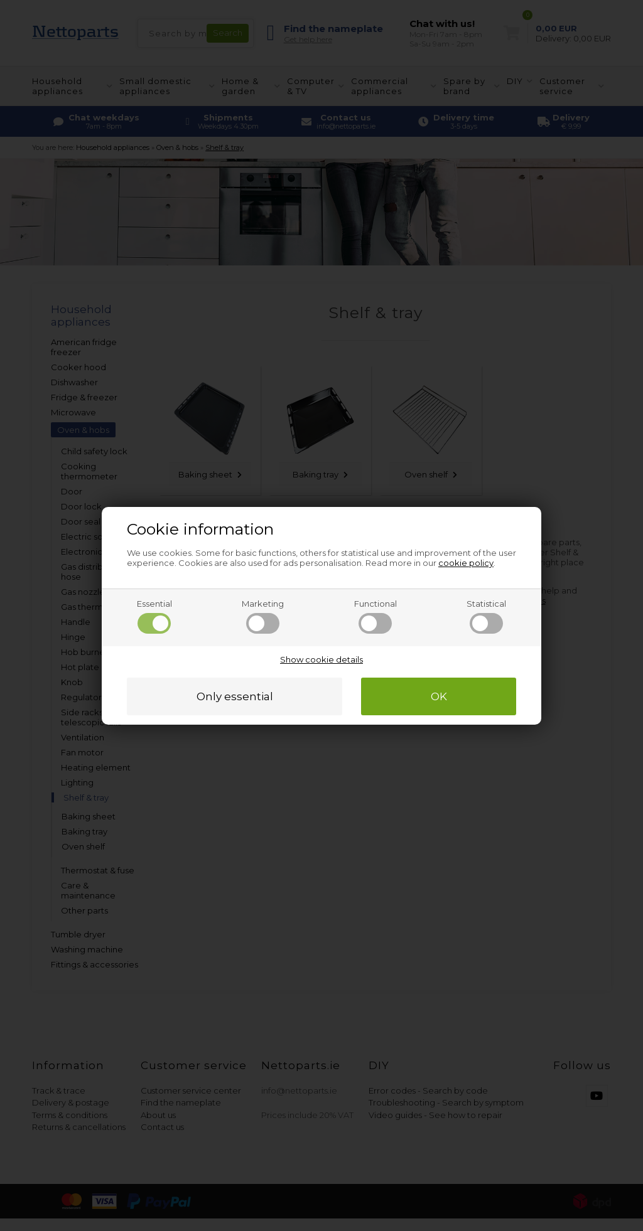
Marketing (263, 616)
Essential (154, 616)
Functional (375, 616)
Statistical (486, 616)
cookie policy (466, 563)
